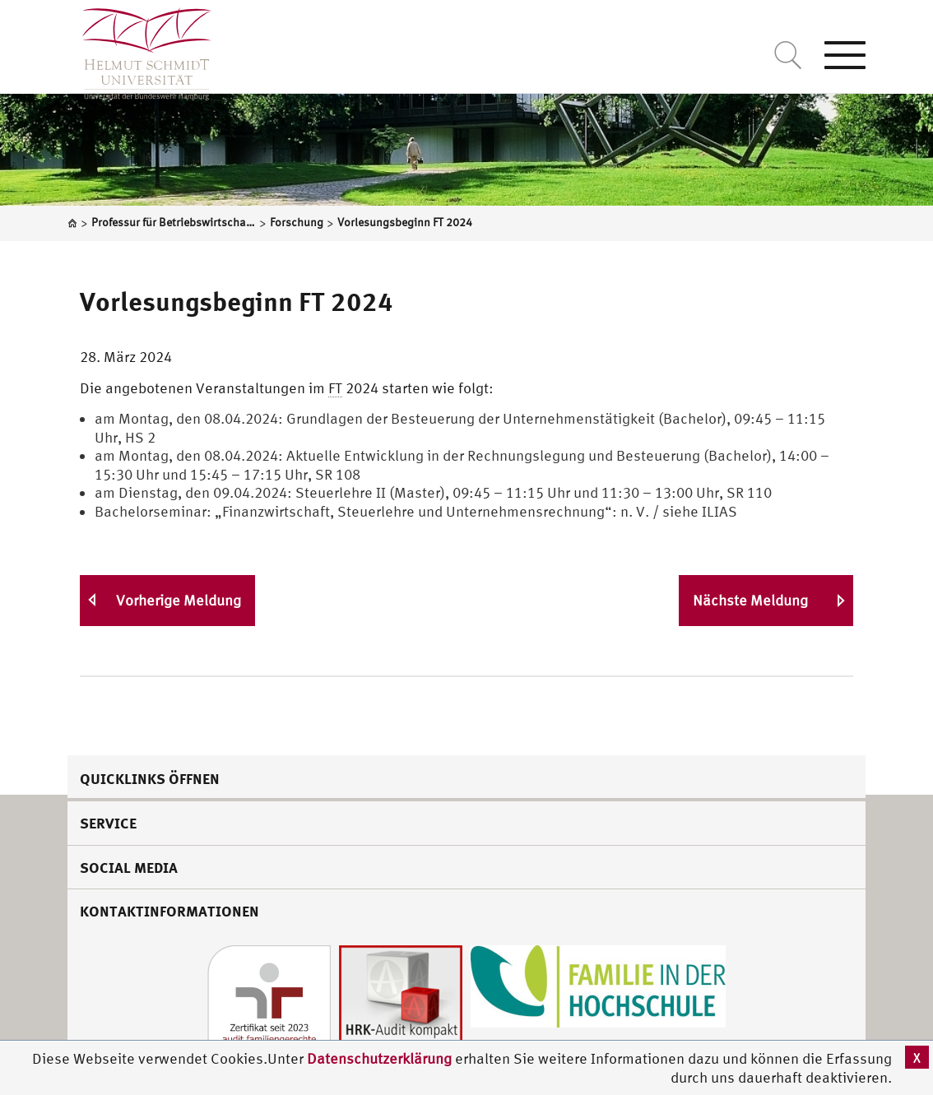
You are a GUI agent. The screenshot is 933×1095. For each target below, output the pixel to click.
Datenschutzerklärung (379, 1058)
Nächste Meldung (750, 600)
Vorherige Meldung (178, 600)
